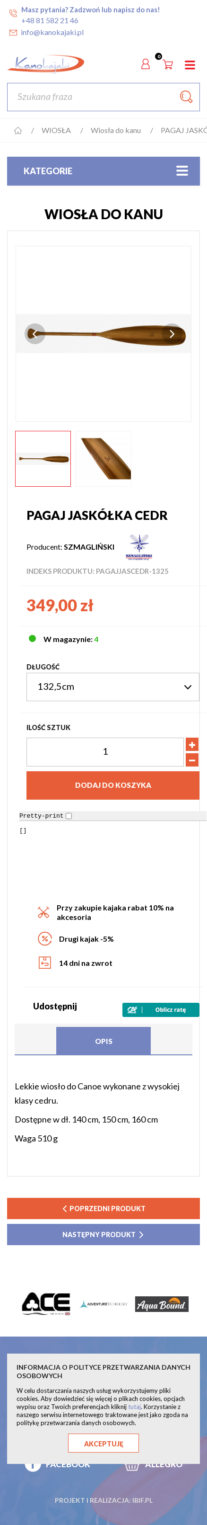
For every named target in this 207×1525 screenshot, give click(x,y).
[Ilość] (105, 752)
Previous (35, 333)
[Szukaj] (103, 97)
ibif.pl (142, 1500)
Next (172, 333)
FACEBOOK (68, 1464)
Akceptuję (103, 1444)
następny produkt (103, 1235)
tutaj (134, 1406)
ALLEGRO (163, 1464)
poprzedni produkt (103, 1208)
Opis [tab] (103, 1041)
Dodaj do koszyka (113, 785)
